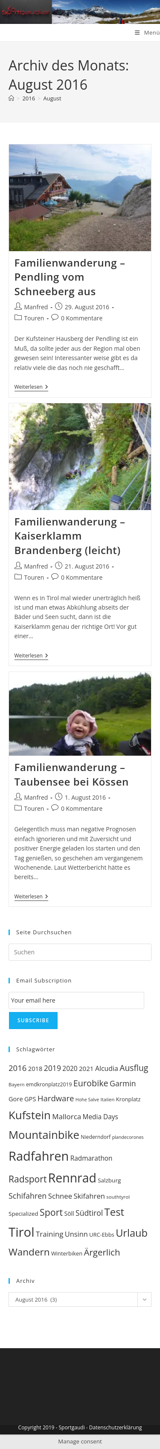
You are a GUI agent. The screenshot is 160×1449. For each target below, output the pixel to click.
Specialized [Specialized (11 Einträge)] (23, 1213)
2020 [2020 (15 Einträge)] (69, 1068)
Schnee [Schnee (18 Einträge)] (60, 1196)
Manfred (36, 307)
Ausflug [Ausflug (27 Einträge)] (133, 1068)
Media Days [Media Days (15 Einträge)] (100, 1116)
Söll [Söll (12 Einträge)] (69, 1213)
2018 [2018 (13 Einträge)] (35, 1068)
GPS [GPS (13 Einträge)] (30, 1098)
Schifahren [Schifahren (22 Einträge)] (28, 1196)
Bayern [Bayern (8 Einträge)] (17, 1084)
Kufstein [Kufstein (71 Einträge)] (30, 1115)
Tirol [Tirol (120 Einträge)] (22, 1232)
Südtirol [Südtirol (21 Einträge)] (89, 1213)
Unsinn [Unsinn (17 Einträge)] (76, 1234)
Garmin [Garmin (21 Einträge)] (123, 1083)
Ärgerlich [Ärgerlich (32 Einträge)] (102, 1252)
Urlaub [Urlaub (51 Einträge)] (132, 1233)
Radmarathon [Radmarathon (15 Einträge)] (91, 1158)
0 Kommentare (81, 318)
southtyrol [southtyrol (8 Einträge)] (118, 1197)
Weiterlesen (31, 387)
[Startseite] (11, 98)
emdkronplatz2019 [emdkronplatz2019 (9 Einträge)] (49, 1084)
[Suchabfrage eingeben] (80, 952)
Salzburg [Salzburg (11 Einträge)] (109, 1180)
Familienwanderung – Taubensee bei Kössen (72, 774)
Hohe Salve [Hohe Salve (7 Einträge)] (87, 1100)
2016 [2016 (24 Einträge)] (17, 1067)
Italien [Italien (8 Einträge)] (108, 1099)
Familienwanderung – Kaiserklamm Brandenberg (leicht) (70, 535)
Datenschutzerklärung (115, 1427)
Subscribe (33, 1020)
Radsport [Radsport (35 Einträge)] (28, 1179)
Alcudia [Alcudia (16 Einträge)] (106, 1068)
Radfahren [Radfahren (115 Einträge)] (39, 1155)
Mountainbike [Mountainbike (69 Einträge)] (44, 1134)
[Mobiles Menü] (147, 32)
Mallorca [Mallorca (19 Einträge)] (66, 1116)
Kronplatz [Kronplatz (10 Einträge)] (128, 1099)
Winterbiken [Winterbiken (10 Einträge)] (66, 1253)
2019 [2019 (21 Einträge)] (52, 1068)
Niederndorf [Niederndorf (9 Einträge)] (96, 1137)
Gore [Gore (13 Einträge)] (16, 1098)
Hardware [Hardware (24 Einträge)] (56, 1098)
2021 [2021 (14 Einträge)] (86, 1068)
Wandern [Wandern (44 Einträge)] (29, 1251)
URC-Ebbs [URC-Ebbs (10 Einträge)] (101, 1234)
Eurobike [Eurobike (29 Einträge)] (90, 1083)
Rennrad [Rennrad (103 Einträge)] (72, 1178)
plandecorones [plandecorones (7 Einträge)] (128, 1137)
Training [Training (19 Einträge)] (49, 1234)
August (52, 98)
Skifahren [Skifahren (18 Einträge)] (89, 1196)
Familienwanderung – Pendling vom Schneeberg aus (70, 276)
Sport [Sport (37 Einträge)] (51, 1212)
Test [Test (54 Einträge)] (115, 1212)
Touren (34, 318)
